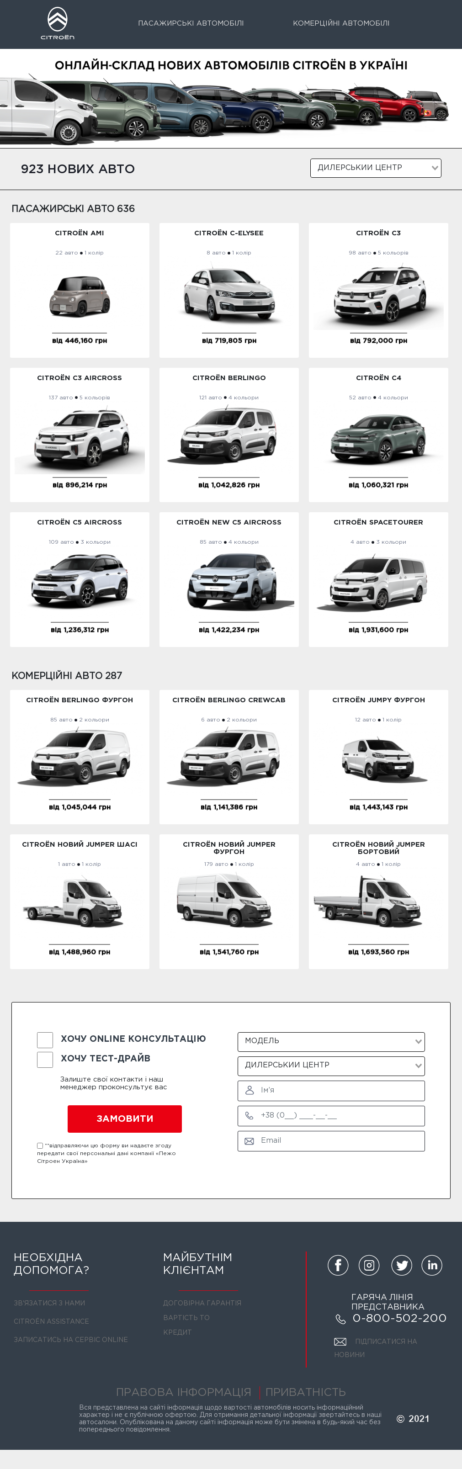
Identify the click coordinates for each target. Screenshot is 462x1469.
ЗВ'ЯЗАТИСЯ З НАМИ (49, 1303)
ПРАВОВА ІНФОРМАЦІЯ (183, 1393)
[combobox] (375, 168)
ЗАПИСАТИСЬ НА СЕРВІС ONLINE (71, 1340)
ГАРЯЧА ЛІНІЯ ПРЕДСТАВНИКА (388, 1302)
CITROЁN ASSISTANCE (51, 1322)
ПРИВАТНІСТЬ (306, 1393)
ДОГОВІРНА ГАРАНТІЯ (202, 1303)
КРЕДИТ (177, 1333)
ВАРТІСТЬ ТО (186, 1318)
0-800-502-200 (390, 1320)
